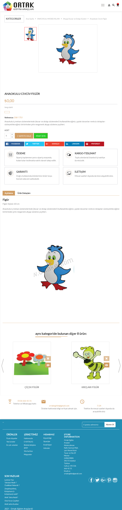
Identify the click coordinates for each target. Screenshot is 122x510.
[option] (30, 34)
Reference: (9, 117)
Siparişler (46, 441)
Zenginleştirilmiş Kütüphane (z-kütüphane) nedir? (11, 491)
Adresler (46, 448)
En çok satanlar (12, 445)
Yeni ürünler (10, 442)
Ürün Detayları (23, 193)
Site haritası (28, 451)
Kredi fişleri (47, 445)
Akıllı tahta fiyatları (12, 504)
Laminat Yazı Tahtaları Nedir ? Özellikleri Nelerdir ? (12, 482)
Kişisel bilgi (47, 438)
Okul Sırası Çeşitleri (12, 501)
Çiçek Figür (32, 387)
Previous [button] (2, 366)
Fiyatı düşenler (11, 438)
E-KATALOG (28, 442)
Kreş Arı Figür (90, 387)
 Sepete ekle (24, 136)
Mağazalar (28, 454)
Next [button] (119, 366)
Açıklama (9, 193)
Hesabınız (48, 434)
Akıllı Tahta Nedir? (11, 497)
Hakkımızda (28, 438)
